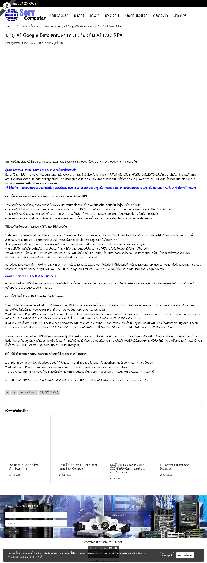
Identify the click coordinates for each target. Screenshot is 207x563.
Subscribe (12, 531)
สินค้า (94, 15)
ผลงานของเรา (136, 15)
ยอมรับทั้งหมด (185, 555)
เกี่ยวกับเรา (59, 15)
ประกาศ (180, 15)
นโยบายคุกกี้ (36, 557)
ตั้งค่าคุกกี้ (167, 555)
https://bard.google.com (65, 161)
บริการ (79, 15)
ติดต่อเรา (160, 15)
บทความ (112, 15)
